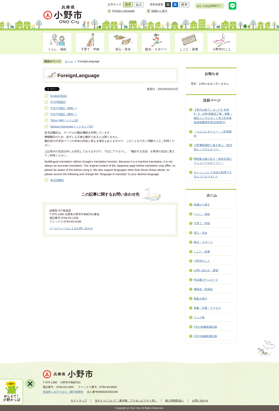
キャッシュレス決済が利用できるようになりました (213, 174)
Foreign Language (123, 10)
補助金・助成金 (203, 289)
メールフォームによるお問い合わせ (71, 228)
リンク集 (199, 317)
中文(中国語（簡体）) (63, 108)
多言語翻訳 (57, 180)
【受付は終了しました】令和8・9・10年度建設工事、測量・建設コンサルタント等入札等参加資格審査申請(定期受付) (213, 116)
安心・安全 (123, 49)
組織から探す (159, 10)
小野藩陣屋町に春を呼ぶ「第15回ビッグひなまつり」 (213, 147)
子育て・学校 (90, 49)
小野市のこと (222, 49)
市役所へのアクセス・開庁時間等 (63, 391)
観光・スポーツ (156, 49)
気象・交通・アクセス (207, 307)
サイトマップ (79, 400)
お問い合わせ (200, 400)
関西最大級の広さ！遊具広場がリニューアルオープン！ (213, 161)
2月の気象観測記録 (205, 326)
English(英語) (58, 96)
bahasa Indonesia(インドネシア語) (71, 126)
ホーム (69, 61)
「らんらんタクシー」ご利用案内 (213, 133)
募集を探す (200, 298)
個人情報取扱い (174, 400)
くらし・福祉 (57, 49)
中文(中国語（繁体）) (63, 114)
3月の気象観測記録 (205, 336)
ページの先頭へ (265, 348)
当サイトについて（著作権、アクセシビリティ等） (126, 400)
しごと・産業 (189, 49)
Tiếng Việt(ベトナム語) (64, 120)
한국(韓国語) (58, 102)
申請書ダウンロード (206, 279)
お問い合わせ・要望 (206, 270)
